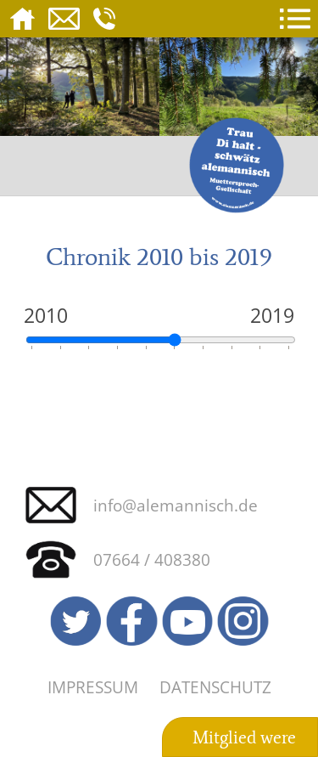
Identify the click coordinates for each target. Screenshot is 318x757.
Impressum (92, 687)
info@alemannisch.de (175, 505)
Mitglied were (244, 737)
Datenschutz (215, 687)
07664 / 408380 (151, 559)
